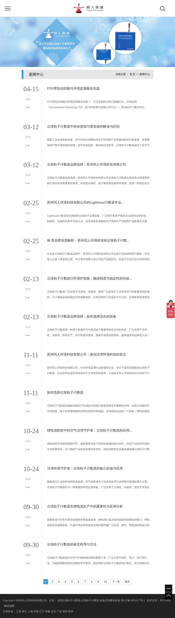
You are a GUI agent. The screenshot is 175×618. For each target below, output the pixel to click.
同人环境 (165, 600)
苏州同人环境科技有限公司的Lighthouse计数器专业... (85, 202)
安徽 (47, 611)
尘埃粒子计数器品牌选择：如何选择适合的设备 (81, 316)
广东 (59, 611)
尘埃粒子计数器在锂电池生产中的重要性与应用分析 (85, 506)
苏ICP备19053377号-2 (133, 600)
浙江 (24, 611)
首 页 (132, 74)
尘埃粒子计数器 (90, 600)
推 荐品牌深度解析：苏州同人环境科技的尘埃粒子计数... (88, 240)
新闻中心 (144, 74)
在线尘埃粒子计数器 (68, 600)
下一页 (116, 581)
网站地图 (9, 606)
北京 (53, 611)
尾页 (127, 581)
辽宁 (41, 611)
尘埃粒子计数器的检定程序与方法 (71, 544)
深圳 (65, 611)
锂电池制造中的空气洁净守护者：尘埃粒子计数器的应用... (89, 430)
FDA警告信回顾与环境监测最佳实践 (73, 88)
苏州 (70, 611)
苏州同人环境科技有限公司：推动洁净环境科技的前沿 (86, 354)
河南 (36, 611)
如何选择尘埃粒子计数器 (65, 392)
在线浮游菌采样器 (110, 600)
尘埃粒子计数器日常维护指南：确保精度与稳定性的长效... (89, 278)
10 (105, 581)
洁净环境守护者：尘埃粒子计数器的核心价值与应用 (85, 468)
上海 (30, 611)
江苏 (18, 611)
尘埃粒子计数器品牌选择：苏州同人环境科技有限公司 (86, 164)
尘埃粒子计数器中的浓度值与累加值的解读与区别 (83, 126)
